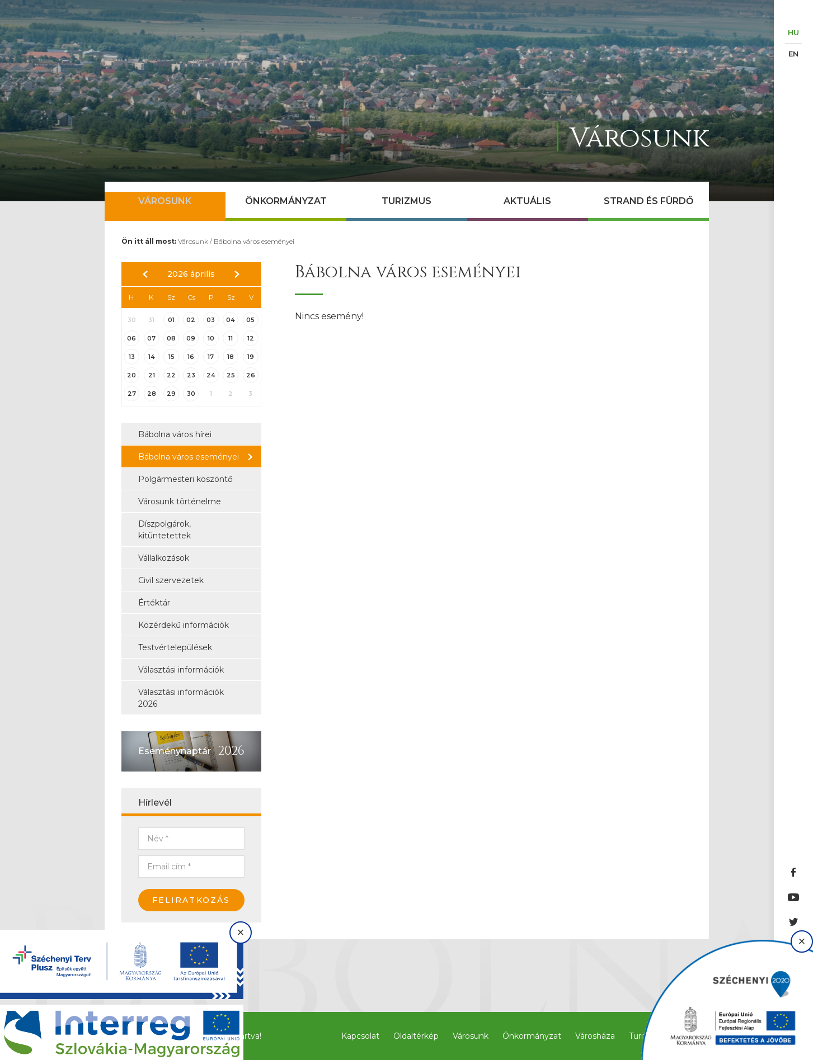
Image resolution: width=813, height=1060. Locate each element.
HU (793, 32)
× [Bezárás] (241, 932)
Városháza (595, 1036)
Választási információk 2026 (181, 698)
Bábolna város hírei (175, 434)
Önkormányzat (286, 201)
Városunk (164, 201)
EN (793, 53)
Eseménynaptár (174, 751)
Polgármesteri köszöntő (185, 479)
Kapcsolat (360, 1036)
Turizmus (406, 201)
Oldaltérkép (416, 1036)
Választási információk (181, 670)
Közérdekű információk (183, 625)
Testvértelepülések (175, 647)
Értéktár (154, 603)
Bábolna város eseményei (254, 241)
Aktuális (527, 201)
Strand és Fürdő (648, 201)
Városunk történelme (179, 501)
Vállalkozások (163, 558)
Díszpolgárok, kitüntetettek (164, 530)
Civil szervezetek (171, 580)
